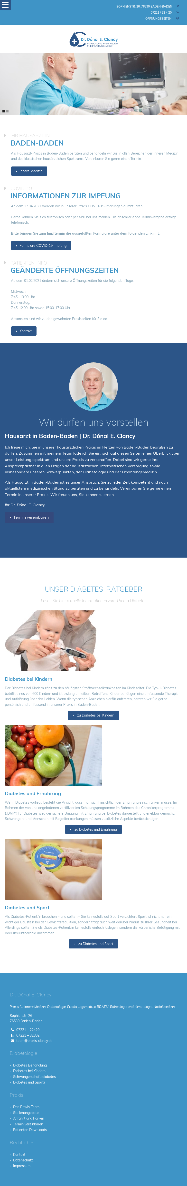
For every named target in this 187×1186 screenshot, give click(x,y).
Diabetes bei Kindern (29, 1071)
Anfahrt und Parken (28, 1118)
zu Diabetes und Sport (95, 944)
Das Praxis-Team (26, 1107)
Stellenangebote (26, 1113)
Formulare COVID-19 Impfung (42, 245)
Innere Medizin (30, 171)
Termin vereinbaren (31, 517)
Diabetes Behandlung (30, 1065)
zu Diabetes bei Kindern (95, 715)
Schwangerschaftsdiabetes (34, 1077)
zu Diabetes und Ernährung (95, 829)
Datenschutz (23, 1160)
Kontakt (25, 331)
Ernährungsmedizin (139, 471)
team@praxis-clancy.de (34, 1041)
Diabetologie (94, 471)
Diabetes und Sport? (29, 1082)
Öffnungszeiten (158, 18)
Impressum (21, 1166)
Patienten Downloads (30, 1130)
